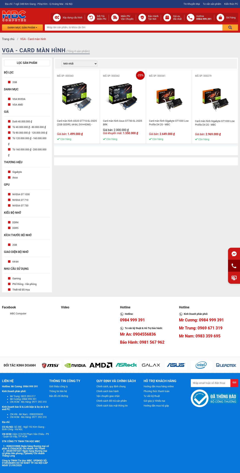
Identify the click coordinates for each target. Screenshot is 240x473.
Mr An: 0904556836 (138, 334)
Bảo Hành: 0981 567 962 (142, 342)
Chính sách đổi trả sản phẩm (111, 401)
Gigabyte (17, 172)
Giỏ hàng (231, 17)
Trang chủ (8, 39)
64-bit (15, 261)
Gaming (16, 278)
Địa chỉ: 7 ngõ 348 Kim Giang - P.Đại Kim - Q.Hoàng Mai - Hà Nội (38, 4)
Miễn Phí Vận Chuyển (127, 17)
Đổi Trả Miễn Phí (101, 17)
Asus (15, 177)
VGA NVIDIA (18, 99)
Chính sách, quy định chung (111, 386)
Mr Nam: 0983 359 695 (199, 336)
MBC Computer (18, 313)
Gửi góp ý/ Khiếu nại (154, 401)
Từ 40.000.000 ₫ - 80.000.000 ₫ (29, 127)
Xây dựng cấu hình (72, 17)
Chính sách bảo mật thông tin (112, 405)
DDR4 (15, 222)
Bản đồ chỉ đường (58, 396)
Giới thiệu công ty (58, 386)
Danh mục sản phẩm (22, 27)
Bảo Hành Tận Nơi (153, 17)
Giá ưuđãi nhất (177, 17)
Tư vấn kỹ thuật (152, 396)
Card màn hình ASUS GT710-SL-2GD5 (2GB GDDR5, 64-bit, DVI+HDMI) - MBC (77, 125)
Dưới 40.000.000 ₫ (22, 121)
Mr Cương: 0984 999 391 (201, 320)
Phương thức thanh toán (156, 391)
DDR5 (15, 228)
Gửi (234, 382)
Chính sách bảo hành (107, 391)
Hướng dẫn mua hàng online (159, 386)
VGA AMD (17, 104)
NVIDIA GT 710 (20, 200)
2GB (14, 82)
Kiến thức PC (231, 4)
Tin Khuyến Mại (191, 4)
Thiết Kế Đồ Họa (21, 289)
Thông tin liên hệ (58, 391)
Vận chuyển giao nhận (108, 396)
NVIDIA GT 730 (20, 205)
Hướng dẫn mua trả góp (156, 405)
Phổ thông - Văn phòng (24, 284)
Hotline (204, 17)
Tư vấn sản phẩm (212, 4)
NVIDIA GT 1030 (21, 194)
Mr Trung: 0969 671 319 (200, 328)
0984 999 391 (132, 320)
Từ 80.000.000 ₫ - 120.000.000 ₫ (29, 132)
